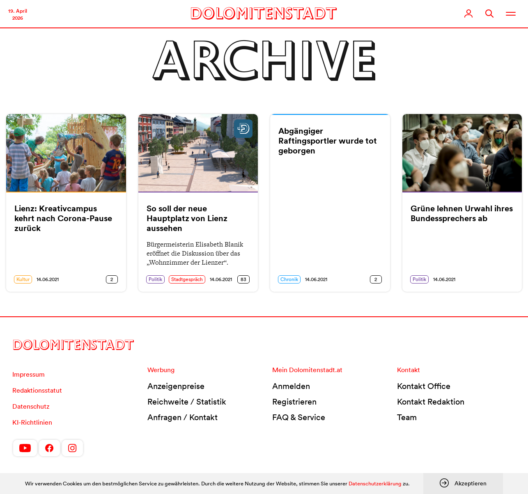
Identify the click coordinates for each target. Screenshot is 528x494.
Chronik (289, 279)
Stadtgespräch (187, 279)
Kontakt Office (423, 386)
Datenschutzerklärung (375, 483)
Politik (155, 279)
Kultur (23, 279)
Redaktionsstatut (37, 390)
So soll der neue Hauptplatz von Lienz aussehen (187, 218)
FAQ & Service (298, 417)
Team (407, 417)
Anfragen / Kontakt (182, 417)
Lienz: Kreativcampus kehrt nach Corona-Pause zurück (63, 218)
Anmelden (291, 386)
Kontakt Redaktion (430, 402)
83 (243, 279)
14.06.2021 (48, 279)
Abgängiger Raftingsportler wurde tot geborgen (327, 141)
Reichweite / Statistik (186, 402)
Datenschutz (30, 406)
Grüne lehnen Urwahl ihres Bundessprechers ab (462, 213)
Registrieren (294, 402)
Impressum (28, 374)
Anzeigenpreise (175, 386)
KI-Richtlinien (32, 422)
